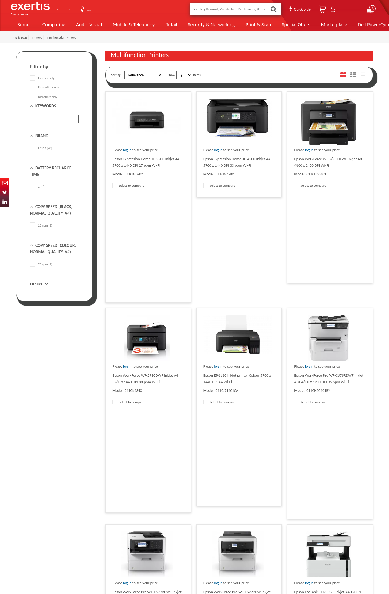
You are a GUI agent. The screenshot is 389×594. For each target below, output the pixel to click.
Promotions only (45, 94)
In (4, 202)
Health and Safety (170, 544)
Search (271, 9)
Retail (163, 28)
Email (4, 183)
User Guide (130, 9)
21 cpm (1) (41, 270)
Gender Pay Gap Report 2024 (124, 552)
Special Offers (280, 27)
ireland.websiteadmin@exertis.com (59, 540)
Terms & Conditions (118, 519)
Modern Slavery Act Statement (179, 503)
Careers (164, 527)
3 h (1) (38, 193)
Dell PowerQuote (357, 27)
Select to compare (128, 192)
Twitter (4, 192)
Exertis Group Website (120, 527)
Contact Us (75, 9)
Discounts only (43, 103)
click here (54, 535)
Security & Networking (202, 27)
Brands (23, 28)
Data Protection (115, 503)
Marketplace (317, 28)
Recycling (111, 544)
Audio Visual (87, 27)
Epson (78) (41, 154)
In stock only (42, 84)
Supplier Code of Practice (175, 511)
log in (127, 156)
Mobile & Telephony (128, 27)
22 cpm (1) (41, 232)
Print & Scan (245, 27)
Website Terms (168, 519)
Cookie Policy (114, 535)
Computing (52, 28)
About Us (103, 9)
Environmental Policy (172, 535)
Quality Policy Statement (121, 511)
